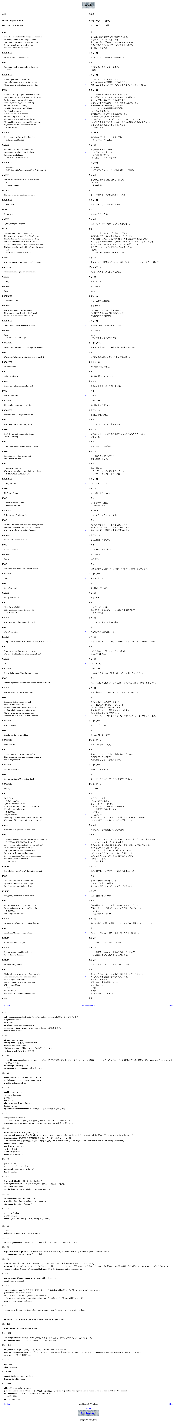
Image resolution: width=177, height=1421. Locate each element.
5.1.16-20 (5, 1073)
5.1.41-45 (5, 1176)
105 (85, 845)
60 (85, 483)
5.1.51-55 (5, 1208)
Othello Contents (88, 1005)
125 (85, 976)
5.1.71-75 (5, 1259)
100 (85, 814)
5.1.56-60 (5, 1226)
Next (171, 1005)
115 (85, 895)
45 (85, 325)
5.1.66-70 (5, 1247)
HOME (88, 1409)
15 (85, 105)
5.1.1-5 (4, 1012)
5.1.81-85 (5, 1285)
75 (85, 632)
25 (85, 152)
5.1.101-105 (6, 1333)
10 (85, 85)
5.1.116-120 (6, 1372)
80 (85, 663)
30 (85, 223)
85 (85, 702)
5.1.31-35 (5, 1128)
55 (85, 436)
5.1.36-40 (5, 1159)
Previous (7, 1005)
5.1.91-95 (5, 1315)
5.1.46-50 (5, 1194)
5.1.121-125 (6, 1383)
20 (85, 119)
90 (85, 715)
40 (85, 291)
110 (85, 858)
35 (85, 244)
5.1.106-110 (6, 1345)
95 (85, 769)
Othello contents (88, 1413)
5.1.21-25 (5, 1088)
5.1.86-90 (5, 1306)
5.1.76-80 (5, 1274)
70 (85, 578)
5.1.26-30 (5, 1113)
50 (85, 395)
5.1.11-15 (5, 1055)
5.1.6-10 (5, 1035)
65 (85, 530)
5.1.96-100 (6, 1324)
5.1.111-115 (6, 1360)
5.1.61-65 (5, 1238)
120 (85, 932)
